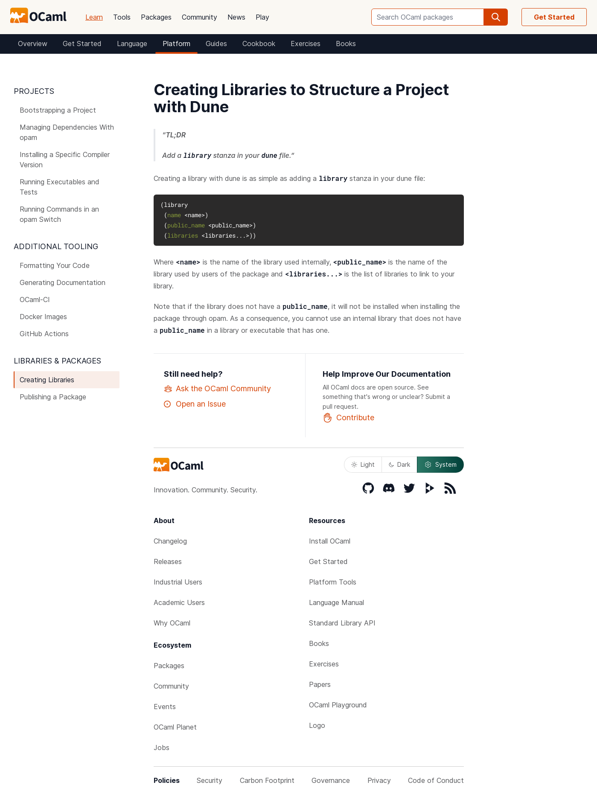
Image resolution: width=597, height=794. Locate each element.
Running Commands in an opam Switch (59, 214)
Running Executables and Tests (59, 186)
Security (209, 780)
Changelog (170, 541)
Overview (32, 43)
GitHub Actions (44, 333)
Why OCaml (172, 623)
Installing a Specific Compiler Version (65, 159)
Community (199, 17)
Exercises (305, 43)
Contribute (348, 418)
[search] (496, 17)
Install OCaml (329, 541)
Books (346, 43)
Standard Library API (342, 623)
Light (363, 464)
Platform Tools (332, 582)
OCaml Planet (175, 727)
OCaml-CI (35, 299)
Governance (331, 780)
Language (132, 43)
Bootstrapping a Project (58, 110)
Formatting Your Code (55, 265)
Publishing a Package (53, 397)
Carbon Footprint (267, 780)
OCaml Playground (338, 705)
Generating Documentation (62, 282)
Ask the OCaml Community (217, 388)
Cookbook (258, 43)
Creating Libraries (47, 379)
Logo (317, 725)
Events (165, 706)
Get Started (554, 17)
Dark (399, 464)
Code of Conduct (436, 780)
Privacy (379, 780)
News (236, 17)
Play (262, 17)
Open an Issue (195, 403)
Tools (122, 17)
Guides (216, 43)
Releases (168, 561)
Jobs (161, 747)
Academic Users (179, 602)
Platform (176, 43)
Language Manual (336, 602)
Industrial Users (178, 582)
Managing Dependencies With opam (67, 132)
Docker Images (43, 316)
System (440, 464)
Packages (156, 17)
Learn (94, 17)
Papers (320, 684)
